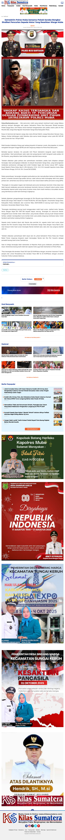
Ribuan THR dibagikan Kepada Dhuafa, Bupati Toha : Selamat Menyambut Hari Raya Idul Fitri (46, 330)
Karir (26, 830)
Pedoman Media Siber (30, 831)
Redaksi (38, 830)
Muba (36, 6)
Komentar (32, 284)
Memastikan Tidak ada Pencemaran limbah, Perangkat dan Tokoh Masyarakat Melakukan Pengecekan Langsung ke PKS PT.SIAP (25, 405)
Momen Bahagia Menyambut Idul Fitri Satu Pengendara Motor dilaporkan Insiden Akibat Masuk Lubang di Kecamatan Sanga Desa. (47, 317)
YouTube (39, 826)
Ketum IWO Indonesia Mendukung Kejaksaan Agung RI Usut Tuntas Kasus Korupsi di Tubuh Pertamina (47, 356)
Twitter (36, 826)
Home (3, 6)
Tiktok (33, 826)
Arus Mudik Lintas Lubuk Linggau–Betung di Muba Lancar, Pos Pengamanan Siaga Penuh (16, 330)
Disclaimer (21, 830)
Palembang (52, 6)
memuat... (6, 264)
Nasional (5, 344)
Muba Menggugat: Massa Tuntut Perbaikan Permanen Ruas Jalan (15, 316)
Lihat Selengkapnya (32, 429)
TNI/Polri (5, 270)
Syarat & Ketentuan (51, 830)
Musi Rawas (43, 6)
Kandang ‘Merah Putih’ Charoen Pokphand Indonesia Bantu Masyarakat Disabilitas (46, 370)
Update (38, 279)
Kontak (38, 831)
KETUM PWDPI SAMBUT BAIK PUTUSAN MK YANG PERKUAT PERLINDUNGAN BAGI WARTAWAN (15, 356)
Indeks (18, 6)
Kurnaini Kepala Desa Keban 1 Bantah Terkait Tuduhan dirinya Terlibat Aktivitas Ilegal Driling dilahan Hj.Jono (26, 413)
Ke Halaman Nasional (33, 377)
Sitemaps (43, 830)
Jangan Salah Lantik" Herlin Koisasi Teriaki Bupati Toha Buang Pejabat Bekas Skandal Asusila (26, 421)
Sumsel (60, 6)
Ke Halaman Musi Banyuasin (32, 337)
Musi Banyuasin (27, 6)
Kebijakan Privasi (13, 830)
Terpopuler (10, 6)
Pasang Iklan (31, 830)
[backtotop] (32, 810)
